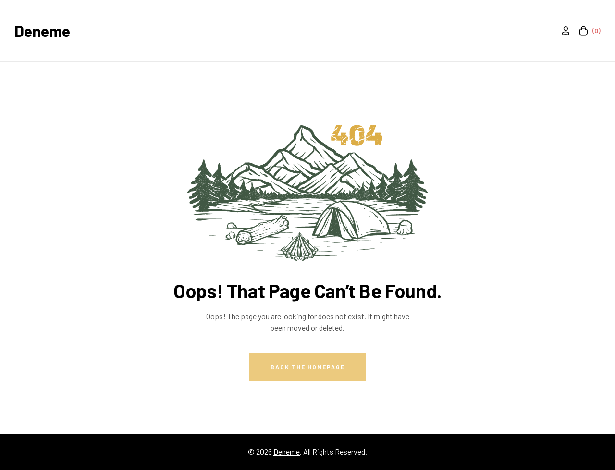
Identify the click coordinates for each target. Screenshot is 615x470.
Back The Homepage (308, 366)
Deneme (42, 31)
